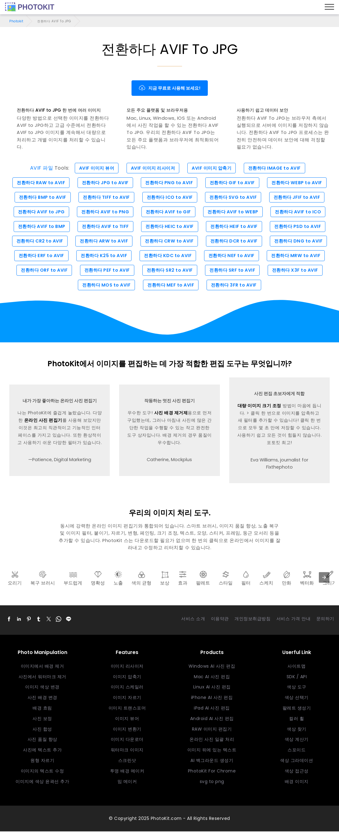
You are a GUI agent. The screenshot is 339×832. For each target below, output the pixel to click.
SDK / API (297, 677)
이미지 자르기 (127, 698)
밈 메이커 (127, 782)
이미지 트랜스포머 (127, 709)
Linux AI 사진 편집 (212, 688)
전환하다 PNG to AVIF (169, 183)
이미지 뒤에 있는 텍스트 (212, 751)
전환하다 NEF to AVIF (232, 256)
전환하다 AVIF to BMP (39, 227)
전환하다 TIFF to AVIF (105, 197)
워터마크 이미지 (127, 751)
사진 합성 (42, 730)
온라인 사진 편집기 (43, 421)
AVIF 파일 (38, 167)
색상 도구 (296, 688)
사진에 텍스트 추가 (42, 751)
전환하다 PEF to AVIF (106, 271)
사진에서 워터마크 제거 (42, 677)
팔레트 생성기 (297, 709)
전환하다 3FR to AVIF (235, 286)
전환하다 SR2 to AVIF (170, 271)
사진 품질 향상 (42, 740)
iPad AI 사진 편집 (212, 709)
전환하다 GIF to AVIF (233, 183)
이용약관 (220, 619)
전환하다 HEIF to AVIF (235, 227)
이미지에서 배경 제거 (42, 667)
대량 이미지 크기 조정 (259, 406)
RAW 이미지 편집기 (212, 730)
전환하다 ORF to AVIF (42, 271)
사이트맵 (297, 667)
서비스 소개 (193, 619)
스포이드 (297, 751)
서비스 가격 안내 (293, 619)
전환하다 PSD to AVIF (300, 227)
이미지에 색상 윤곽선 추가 (42, 782)
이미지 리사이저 (127, 667)
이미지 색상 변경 (42, 688)
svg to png (212, 782)
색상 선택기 (297, 698)
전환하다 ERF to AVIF (38, 256)
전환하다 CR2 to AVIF (37, 241)
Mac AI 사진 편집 (212, 677)
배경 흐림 (42, 709)
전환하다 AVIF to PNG (103, 212)
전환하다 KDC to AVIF (168, 256)
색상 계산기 (297, 740)
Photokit (16, 21)
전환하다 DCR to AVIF (235, 241)
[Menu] (329, 7)
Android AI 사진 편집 (212, 719)
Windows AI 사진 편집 (212, 667)
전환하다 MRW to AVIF (298, 256)
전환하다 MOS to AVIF (105, 286)
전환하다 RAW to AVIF (38, 183)
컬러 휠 (296, 719)
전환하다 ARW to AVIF (102, 241)
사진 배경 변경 (42, 698)
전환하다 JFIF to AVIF (300, 197)
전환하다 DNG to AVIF (301, 241)
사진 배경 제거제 (171, 414)
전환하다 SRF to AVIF (233, 271)
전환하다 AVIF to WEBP (234, 212)
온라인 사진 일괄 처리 (212, 740)
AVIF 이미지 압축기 (213, 168)
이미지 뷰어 (127, 719)
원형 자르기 (42, 761)
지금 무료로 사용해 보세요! (169, 88)
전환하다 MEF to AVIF (171, 286)
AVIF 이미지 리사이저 (152, 168)
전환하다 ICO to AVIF (170, 197)
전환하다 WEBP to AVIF (299, 183)
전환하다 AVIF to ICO (300, 212)
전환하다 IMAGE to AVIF (277, 168)
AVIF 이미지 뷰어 (94, 168)
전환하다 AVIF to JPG (39, 212)
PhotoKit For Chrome (212, 772)
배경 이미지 (297, 782)
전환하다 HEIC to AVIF (170, 227)
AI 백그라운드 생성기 (211, 761)
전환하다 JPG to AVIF (104, 183)
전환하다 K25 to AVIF (103, 256)
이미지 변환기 (127, 730)
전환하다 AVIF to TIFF (104, 227)
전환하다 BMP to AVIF (40, 197)
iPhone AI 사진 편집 (212, 698)
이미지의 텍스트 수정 (42, 772)
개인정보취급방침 (252, 619)
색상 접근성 (297, 772)
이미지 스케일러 (127, 688)
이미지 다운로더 (127, 740)
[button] (9, 620)
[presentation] (324, 578)
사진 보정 (42, 719)
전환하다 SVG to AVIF (234, 197)
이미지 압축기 (127, 677)
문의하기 (325, 619)
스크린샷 (127, 761)
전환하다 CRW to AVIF (169, 241)
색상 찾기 (296, 730)
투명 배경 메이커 (127, 772)
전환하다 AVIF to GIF (168, 212)
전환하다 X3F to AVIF (297, 271)
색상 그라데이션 (296, 761)
